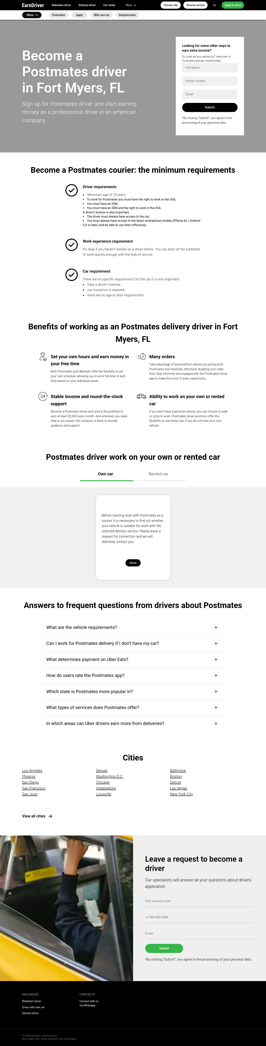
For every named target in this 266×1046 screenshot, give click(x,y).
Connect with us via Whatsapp (88, 1003)
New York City (181, 794)
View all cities (34, 816)
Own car (105, 474)
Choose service (195, 5)
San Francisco (34, 788)
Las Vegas (178, 788)
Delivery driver (87, 5)
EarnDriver (33, 5)
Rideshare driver (61, 5)
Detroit (175, 782)
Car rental (109, 5)
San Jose (30, 794)
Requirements (127, 15)
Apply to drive (233, 5)
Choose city (171, 5)
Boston (176, 776)
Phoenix (28, 776)
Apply (79, 15)
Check (133, 562)
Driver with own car (33, 1007)
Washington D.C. (109, 776)
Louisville (103, 794)
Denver (101, 770)
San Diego (30, 782)
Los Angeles (32, 770)
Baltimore (178, 770)
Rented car (159, 474)
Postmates (58, 15)
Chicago (103, 782)
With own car (101, 15)
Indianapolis (106, 788)
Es (214, 5)
